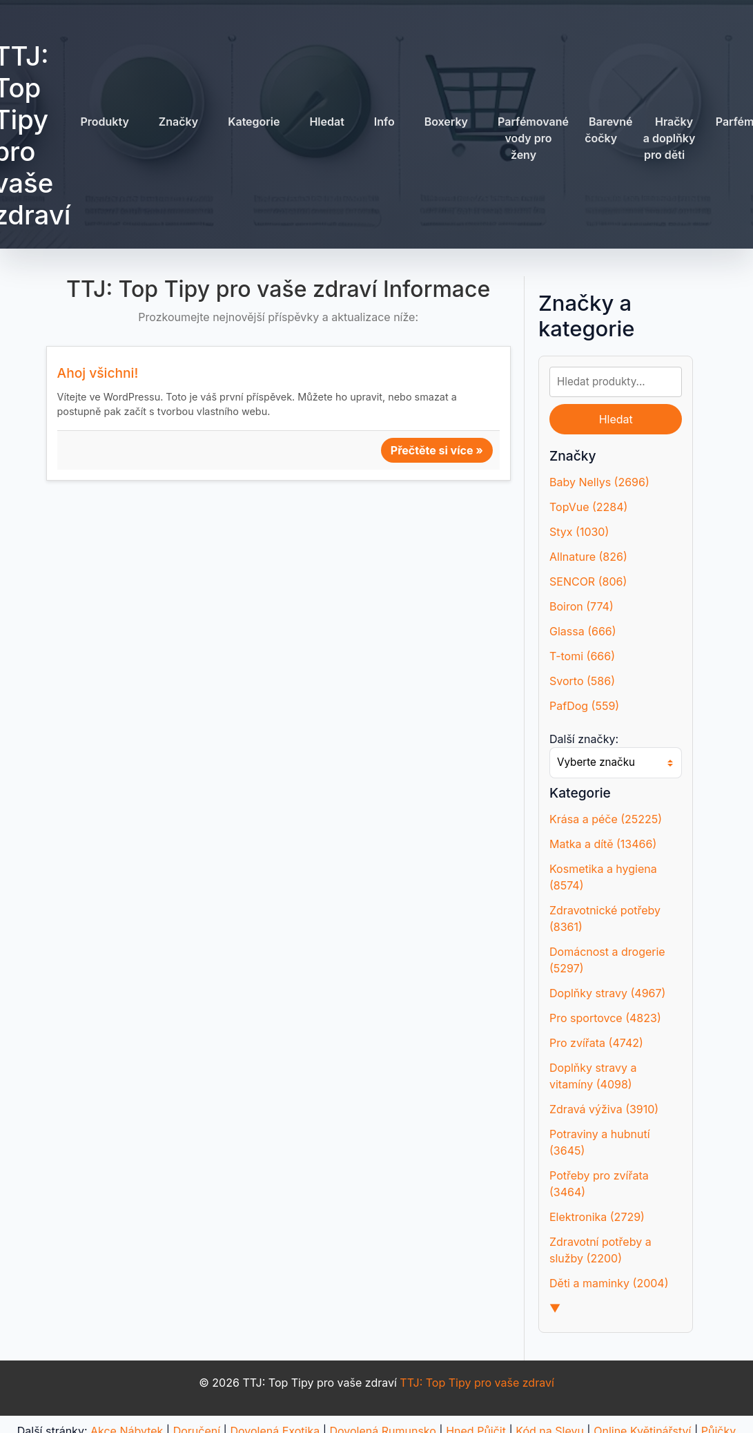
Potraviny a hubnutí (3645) (599, 1142)
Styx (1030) (579, 532)
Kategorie (254, 121)
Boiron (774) (581, 606)
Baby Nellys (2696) (599, 482)
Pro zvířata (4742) (596, 1043)
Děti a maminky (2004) (609, 1283)
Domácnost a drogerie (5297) (607, 960)
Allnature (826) (588, 557)
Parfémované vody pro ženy (533, 138)
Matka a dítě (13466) (602, 844)
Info (384, 121)
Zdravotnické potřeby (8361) (605, 918)
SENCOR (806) (588, 581)
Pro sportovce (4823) (605, 1018)
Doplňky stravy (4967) (607, 993)
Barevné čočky (608, 130)
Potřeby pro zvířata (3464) (599, 1183)
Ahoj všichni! (98, 373)
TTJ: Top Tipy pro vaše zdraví (477, 1382)
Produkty (104, 121)
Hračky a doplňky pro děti (669, 138)
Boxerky (446, 121)
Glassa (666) (582, 631)
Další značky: (583, 739)
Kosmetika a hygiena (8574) (603, 877)
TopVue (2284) (588, 507)
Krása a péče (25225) (605, 819)
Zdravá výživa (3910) (603, 1109)
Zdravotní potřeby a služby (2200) (600, 1250)
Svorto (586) (582, 681)
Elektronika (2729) (597, 1217)
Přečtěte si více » (437, 450)
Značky (178, 121)
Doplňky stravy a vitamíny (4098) (592, 1076)
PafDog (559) (584, 706)
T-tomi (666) (582, 656)
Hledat (326, 121)
